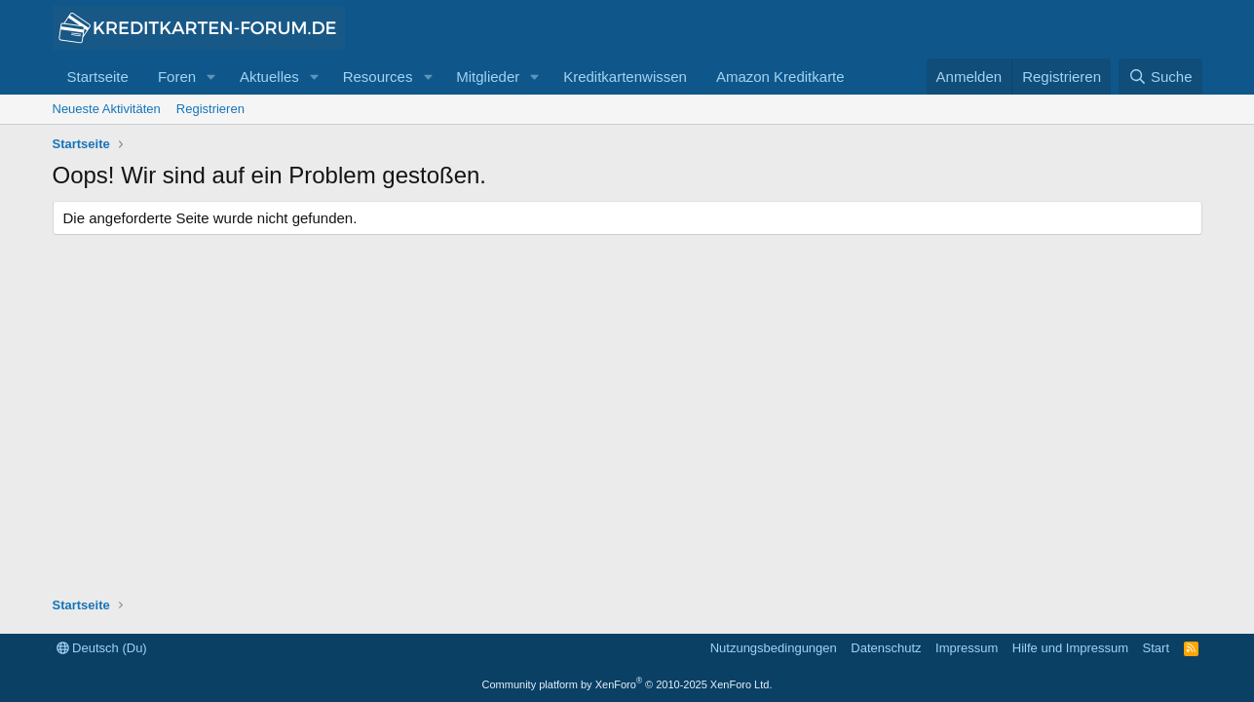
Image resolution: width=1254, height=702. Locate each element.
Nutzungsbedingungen (773, 648)
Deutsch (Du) (102, 648)
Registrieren (210, 108)
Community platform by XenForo (627, 684)
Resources (378, 76)
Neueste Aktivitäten (107, 108)
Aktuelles (269, 76)
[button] (211, 76)
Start (1156, 648)
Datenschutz (886, 648)
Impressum (966, 648)
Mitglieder (487, 76)
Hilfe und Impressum (1070, 648)
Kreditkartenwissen (625, 76)
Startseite (98, 76)
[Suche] (1160, 76)
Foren (177, 76)
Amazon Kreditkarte (780, 76)
